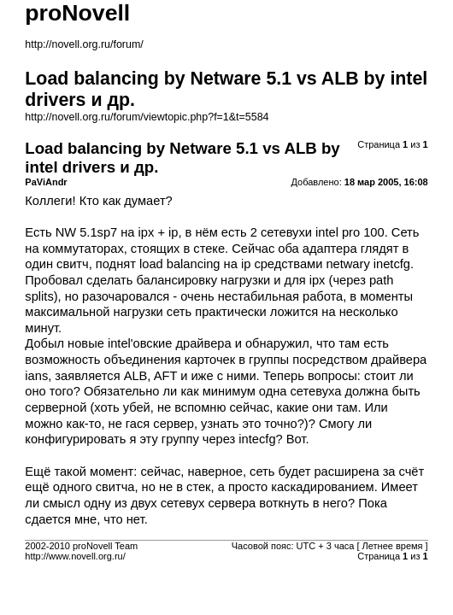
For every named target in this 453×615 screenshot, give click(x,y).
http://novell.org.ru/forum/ (84, 44)
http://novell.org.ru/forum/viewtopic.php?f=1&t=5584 (146, 117)
